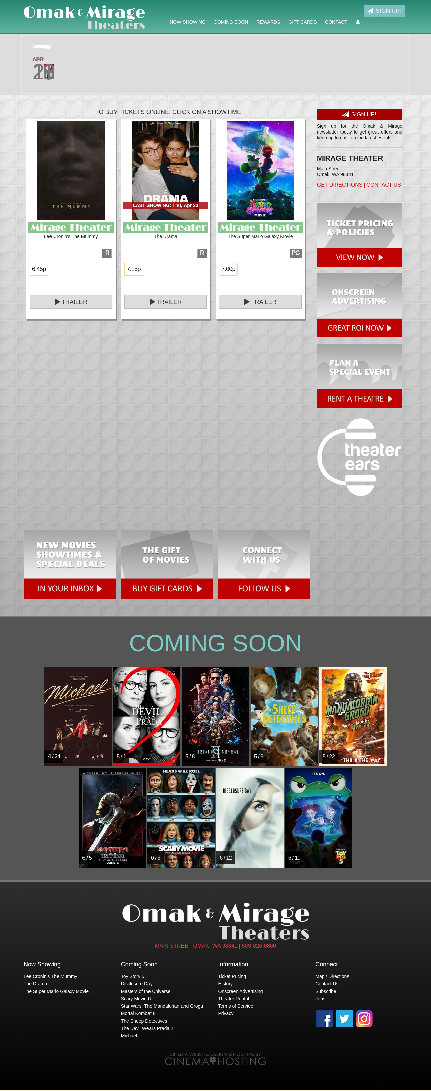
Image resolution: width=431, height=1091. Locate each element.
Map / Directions (332, 976)
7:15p (133, 269)
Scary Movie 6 (136, 998)
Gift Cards (302, 22)
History (225, 983)
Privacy (226, 1013)
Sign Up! (384, 11)
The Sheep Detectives (144, 1021)
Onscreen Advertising (240, 991)
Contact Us (383, 185)
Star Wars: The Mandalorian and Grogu (162, 1006)
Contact (336, 22)
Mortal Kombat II (138, 1013)
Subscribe (325, 991)
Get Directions (340, 185)
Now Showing (188, 22)
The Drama (35, 983)
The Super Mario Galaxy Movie (56, 991)
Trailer (71, 302)
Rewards (268, 22)
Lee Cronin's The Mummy (50, 976)
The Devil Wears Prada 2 (147, 1028)
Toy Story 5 (132, 976)
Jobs (320, 998)
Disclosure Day (137, 983)
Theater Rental (234, 998)
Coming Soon (231, 22)
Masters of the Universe (146, 991)
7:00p (228, 269)
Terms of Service (235, 1006)
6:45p (39, 269)
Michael (129, 1035)
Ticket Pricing (232, 976)
